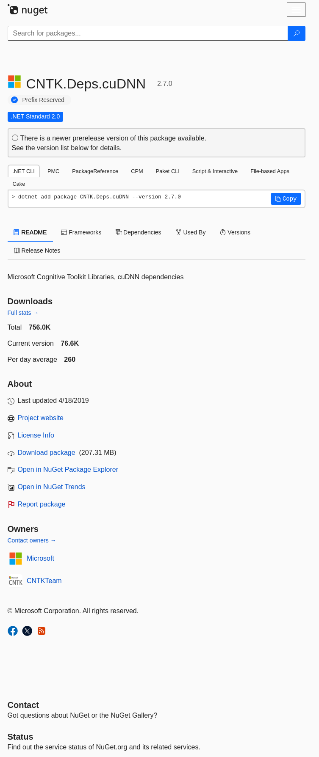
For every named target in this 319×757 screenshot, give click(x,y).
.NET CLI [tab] (24, 171)
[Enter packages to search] (148, 33)
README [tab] (30, 232)
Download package (46, 452)
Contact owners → (32, 540)
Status (20, 736)
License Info (36, 435)
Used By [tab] (191, 232)
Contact (23, 705)
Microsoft (40, 558)
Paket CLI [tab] (168, 171)
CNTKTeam (44, 580)
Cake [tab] (19, 184)
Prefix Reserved (43, 99)
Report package (42, 504)
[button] (286, 199)
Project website (41, 417)
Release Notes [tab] (37, 250)
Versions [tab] (235, 232)
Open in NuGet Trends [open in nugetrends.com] (52, 486)
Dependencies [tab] (138, 232)
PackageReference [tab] (95, 171)
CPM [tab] (137, 171)
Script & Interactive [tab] (215, 171)
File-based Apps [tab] (269, 171)
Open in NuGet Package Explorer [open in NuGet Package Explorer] (68, 469)
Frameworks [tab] (81, 232)
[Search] (296, 33)
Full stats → (23, 312)
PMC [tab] (53, 171)
